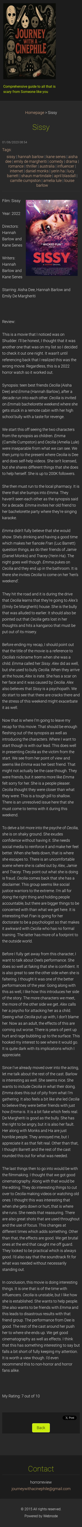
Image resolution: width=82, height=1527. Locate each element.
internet (16, 171)
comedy (56, 161)
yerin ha (58, 171)
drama (71, 161)
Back (41, 1428)
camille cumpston (25, 180)
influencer (65, 166)
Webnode (50, 1516)
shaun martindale (36, 176)
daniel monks (37, 171)
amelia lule (52, 180)
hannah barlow (31, 157)
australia (47, 166)
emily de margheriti (30, 161)
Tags (6, 150)
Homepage (34, 112)
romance (16, 166)
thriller (31, 166)
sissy (11, 157)
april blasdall (65, 176)
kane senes (56, 157)
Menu (70, 9)
